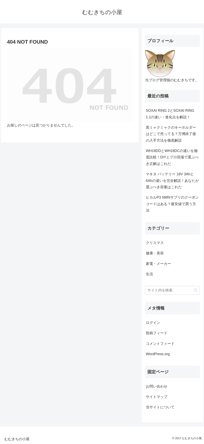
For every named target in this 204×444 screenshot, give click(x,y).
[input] (172, 290)
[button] (195, 290)
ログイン (153, 323)
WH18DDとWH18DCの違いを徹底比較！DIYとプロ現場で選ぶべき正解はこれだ (172, 157)
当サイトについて (160, 407)
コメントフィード (160, 344)
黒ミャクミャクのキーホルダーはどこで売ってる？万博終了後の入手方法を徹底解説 (171, 133)
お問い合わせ (156, 386)
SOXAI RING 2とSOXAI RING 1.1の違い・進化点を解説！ (170, 114)
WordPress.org (158, 354)
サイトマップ (156, 397)
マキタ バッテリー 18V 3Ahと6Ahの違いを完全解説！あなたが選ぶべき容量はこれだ (172, 180)
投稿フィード (156, 333)
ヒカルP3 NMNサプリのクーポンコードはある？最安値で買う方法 (172, 203)
